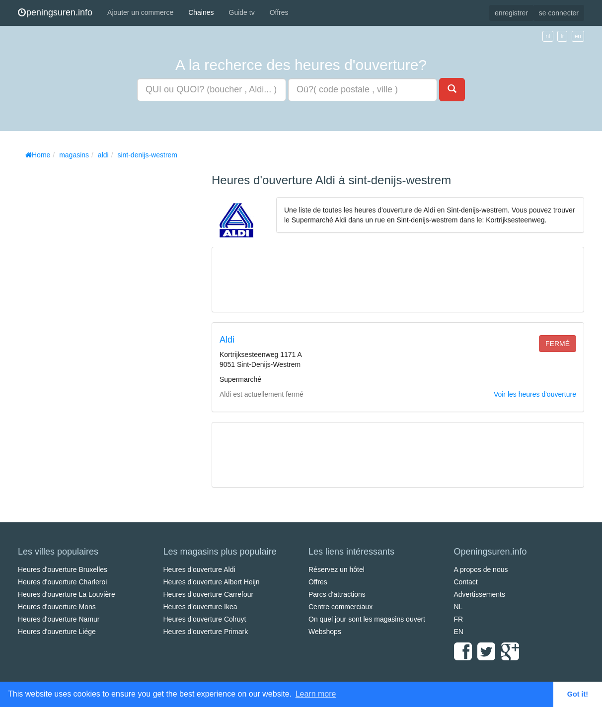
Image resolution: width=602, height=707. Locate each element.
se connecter (559, 13)
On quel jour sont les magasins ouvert (366, 619)
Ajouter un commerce (140, 12)
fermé (557, 344)
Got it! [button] (577, 694)
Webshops (324, 632)
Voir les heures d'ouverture (535, 394)
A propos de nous (481, 569)
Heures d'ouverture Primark (205, 632)
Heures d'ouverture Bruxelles (62, 569)
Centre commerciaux (340, 607)
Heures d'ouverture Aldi (199, 569)
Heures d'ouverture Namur (59, 619)
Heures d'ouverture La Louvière (66, 594)
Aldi (227, 340)
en (578, 36)
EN (458, 632)
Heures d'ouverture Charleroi (62, 582)
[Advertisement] (92, 313)
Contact (466, 582)
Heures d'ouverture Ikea (200, 607)
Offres (279, 12)
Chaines (201, 12)
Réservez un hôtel (336, 569)
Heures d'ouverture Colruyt (204, 619)
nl (547, 36)
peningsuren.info (55, 12)
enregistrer (511, 13)
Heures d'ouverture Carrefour (208, 594)
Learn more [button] (316, 694)
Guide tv (242, 12)
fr (562, 36)
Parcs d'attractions (337, 594)
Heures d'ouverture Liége (57, 632)
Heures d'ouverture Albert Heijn (211, 582)
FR (458, 619)
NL (458, 607)
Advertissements (479, 594)
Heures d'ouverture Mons (57, 607)
